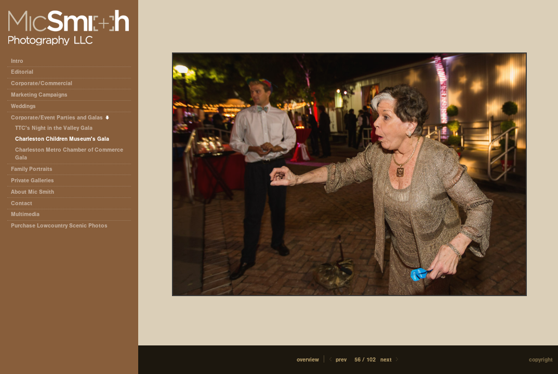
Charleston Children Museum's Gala (62, 139)
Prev (337, 359)
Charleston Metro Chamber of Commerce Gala (69, 154)
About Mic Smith (32, 192)
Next (390, 359)
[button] (308, 359)
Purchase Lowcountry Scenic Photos (59, 225)
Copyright (541, 359)
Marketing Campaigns (39, 94)
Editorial (26, 72)
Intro (17, 61)
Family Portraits (31, 169)
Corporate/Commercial (45, 83)
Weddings (23, 106)
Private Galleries (32, 180)
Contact (21, 203)
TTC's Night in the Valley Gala (53, 128)
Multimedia (25, 214)
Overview (308, 359)
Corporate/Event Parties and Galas (60, 117)
